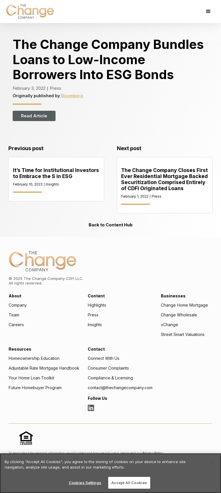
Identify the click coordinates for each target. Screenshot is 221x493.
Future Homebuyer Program (35, 387)
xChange (169, 324)
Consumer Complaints (108, 368)
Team (14, 315)
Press (93, 315)
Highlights (97, 305)
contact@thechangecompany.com (120, 387)
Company (18, 305)
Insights (95, 324)
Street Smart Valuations (183, 334)
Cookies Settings (85, 482)
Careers (16, 324)
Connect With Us (103, 358)
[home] (30, 11)
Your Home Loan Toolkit (31, 378)
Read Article (34, 116)
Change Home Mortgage (184, 305)
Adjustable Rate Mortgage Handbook (44, 368)
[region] (110, 473)
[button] (208, 11)
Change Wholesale (179, 315)
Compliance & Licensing (110, 378)
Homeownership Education (34, 358)
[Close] (211, 462)
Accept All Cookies (129, 482)
